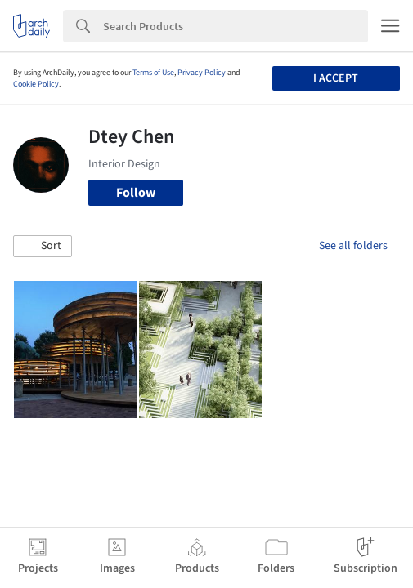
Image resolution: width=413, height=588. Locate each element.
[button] (42, 246)
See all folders (353, 246)
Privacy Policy (201, 72)
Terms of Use (153, 72)
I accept (335, 78)
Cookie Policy (36, 84)
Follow (135, 193)
